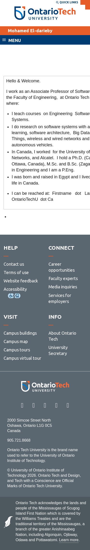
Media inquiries (62, 286)
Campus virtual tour (22, 358)
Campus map (16, 341)
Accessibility (15, 289)
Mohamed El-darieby (30, 30)
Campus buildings (20, 333)
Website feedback (21, 280)
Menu (14, 40)
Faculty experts (63, 278)
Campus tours (17, 349)
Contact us (14, 264)
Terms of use (16, 272)
